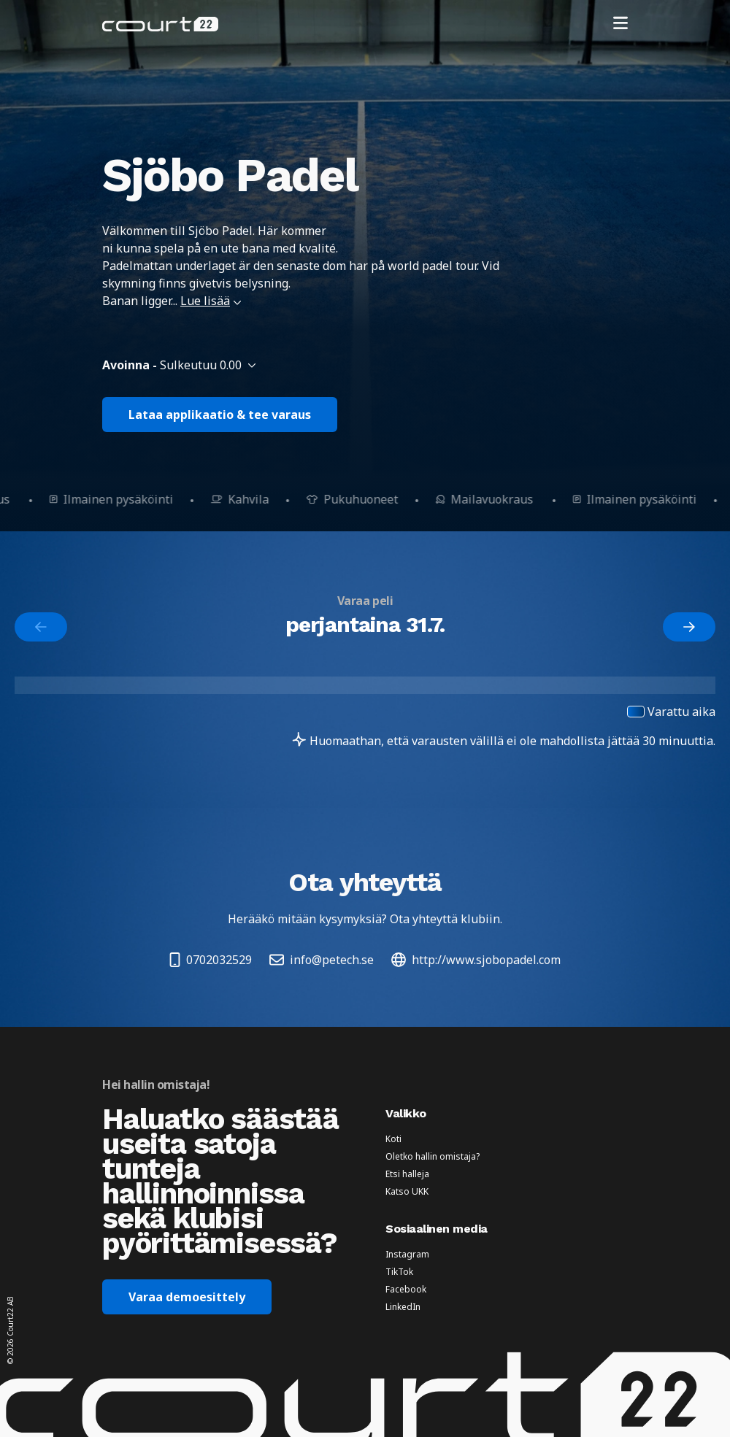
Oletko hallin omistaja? (432, 1157)
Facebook (405, 1289)
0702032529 (210, 960)
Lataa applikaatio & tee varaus (219, 415)
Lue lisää (211, 301)
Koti (393, 1139)
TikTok (399, 1272)
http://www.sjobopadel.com (476, 960)
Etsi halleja (407, 1174)
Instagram (407, 1254)
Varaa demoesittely (186, 1297)
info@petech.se (321, 960)
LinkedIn (402, 1307)
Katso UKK (407, 1192)
